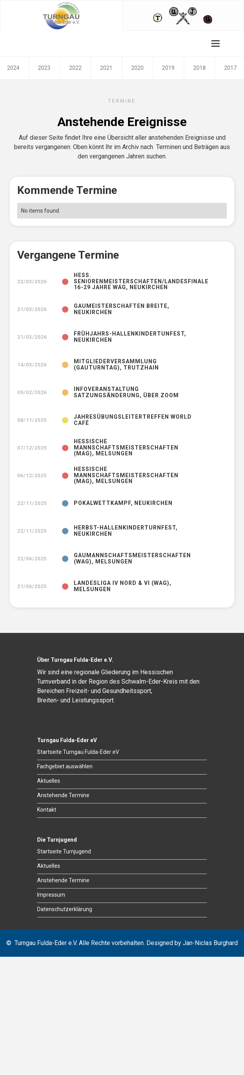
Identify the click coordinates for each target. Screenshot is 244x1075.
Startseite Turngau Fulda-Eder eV (78, 752)
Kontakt (46, 810)
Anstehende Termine (63, 795)
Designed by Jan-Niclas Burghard (192, 943)
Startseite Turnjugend (64, 851)
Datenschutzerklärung (64, 909)
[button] (216, 43)
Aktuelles (48, 781)
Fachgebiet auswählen (65, 766)
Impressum (51, 895)
